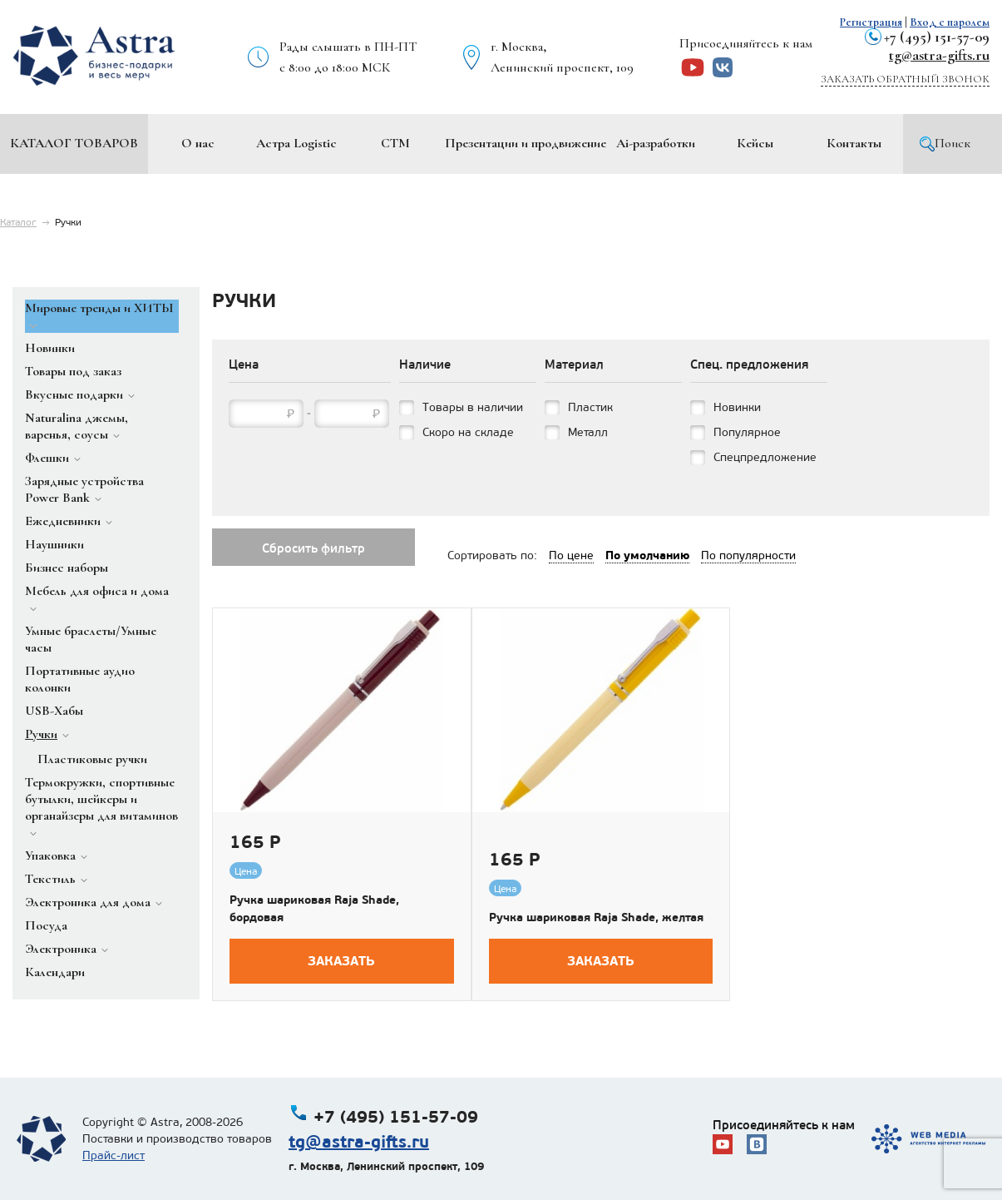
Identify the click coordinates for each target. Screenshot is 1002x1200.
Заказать (341, 960)
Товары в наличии (472, 407)
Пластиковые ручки (92, 759)
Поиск (952, 143)
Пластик (590, 407)
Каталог (18, 222)
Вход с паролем (950, 22)
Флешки (47, 457)
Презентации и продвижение (525, 143)
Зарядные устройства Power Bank (84, 489)
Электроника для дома (88, 902)
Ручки (41, 734)
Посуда (46, 925)
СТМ (395, 143)
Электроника (60, 948)
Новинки (50, 348)
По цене (571, 555)
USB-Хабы (54, 710)
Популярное (747, 432)
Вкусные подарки (74, 394)
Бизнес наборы (66, 567)
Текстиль (50, 878)
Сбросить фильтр (313, 548)
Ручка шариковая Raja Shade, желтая (596, 917)
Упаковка (50, 855)
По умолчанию (647, 555)
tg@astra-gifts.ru (939, 55)
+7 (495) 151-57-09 (937, 36)
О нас (198, 143)
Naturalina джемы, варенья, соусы (76, 426)
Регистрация (871, 22)
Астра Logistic (296, 143)
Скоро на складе (468, 432)
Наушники (54, 544)
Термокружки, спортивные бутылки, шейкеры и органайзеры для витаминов (101, 799)
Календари (55, 972)
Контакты (854, 143)
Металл (588, 432)
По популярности (748, 555)
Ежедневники (63, 521)
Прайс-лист (113, 1155)
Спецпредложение (765, 457)
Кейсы (755, 143)
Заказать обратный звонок (905, 79)
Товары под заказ (73, 371)
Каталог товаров (74, 143)
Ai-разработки (655, 143)
